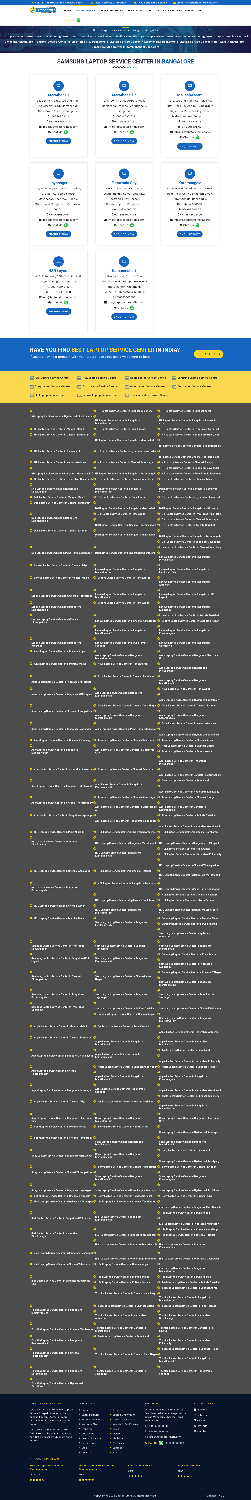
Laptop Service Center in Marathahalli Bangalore (39, 36)
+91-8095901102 (190, 126)
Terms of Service (91, 1438)
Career (116, 1428)
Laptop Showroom (111, 14)
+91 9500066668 (55, 2)
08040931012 (60, 116)
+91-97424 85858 (59, 292)
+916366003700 (125, 297)
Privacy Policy (90, 1443)
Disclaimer (118, 1438)
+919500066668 (171, 1443)
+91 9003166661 (158, 1431)
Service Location (139, 14)
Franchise (87, 1428)
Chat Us (57, 132)
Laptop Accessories (168, 14)
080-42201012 (191, 121)
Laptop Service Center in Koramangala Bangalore (158, 41)
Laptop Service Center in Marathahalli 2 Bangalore (112, 36)
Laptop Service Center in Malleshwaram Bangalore (186, 36)
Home (67, 14)
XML (221, 1495)
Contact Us (209, 354)
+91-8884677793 (125, 214)
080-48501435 (191, 209)
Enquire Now (58, 141)
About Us (117, 1410)
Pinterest (200, 1425)
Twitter (199, 1420)
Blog (84, 1447)
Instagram (201, 1415)
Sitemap (117, 1452)
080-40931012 (125, 116)
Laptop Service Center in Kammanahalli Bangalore (134, 47)
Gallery (116, 1433)
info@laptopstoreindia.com (60, 126)
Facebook (201, 1409)
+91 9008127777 (125, 121)
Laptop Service (111, 29)
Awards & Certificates (125, 1424)
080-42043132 (60, 286)
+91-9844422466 (191, 214)
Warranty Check (91, 1424)
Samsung (133, 29)
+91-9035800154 (59, 214)
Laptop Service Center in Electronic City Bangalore (84, 41)
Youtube (200, 1431)
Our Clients (88, 1433)
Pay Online (118, 1443)
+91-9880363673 (59, 121)
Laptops (117, 1447)
